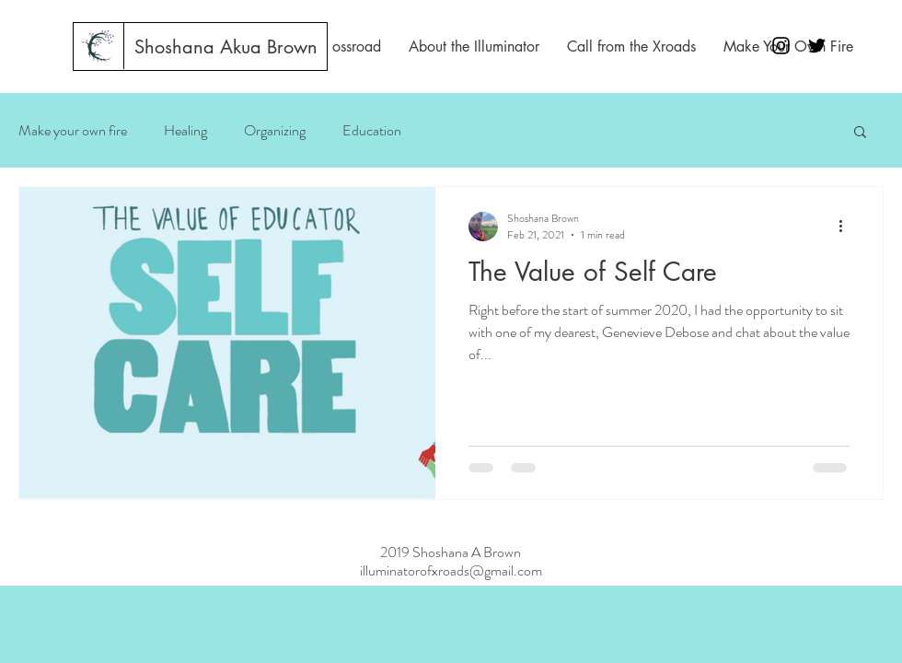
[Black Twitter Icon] (816, 45)
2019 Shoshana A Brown (450, 552)
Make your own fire (72, 131)
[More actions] (847, 226)
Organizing (275, 131)
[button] (860, 133)
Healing (185, 131)
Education (371, 131)
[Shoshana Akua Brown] (226, 47)
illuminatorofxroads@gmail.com (451, 570)
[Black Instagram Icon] (780, 45)
